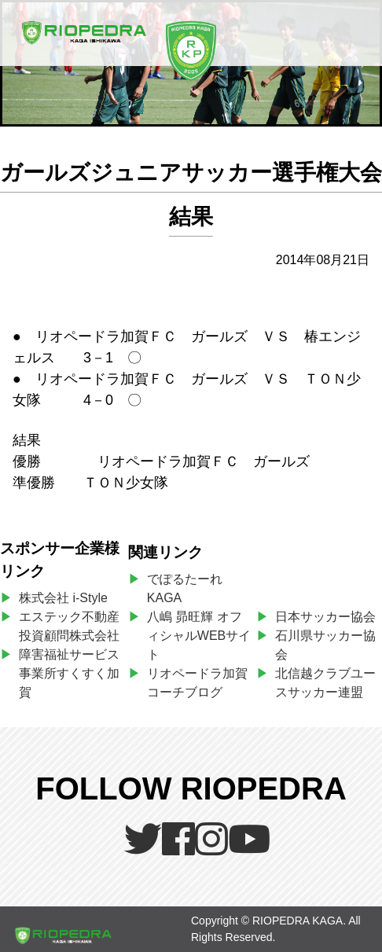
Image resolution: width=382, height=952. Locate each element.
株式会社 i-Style (63, 598)
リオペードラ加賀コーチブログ (197, 683)
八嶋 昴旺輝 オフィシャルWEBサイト (199, 635)
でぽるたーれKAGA (184, 588)
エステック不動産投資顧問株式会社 (69, 626)
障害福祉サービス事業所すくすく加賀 (69, 673)
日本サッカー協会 (325, 616)
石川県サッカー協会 (325, 645)
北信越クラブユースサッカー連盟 (325, 683)
